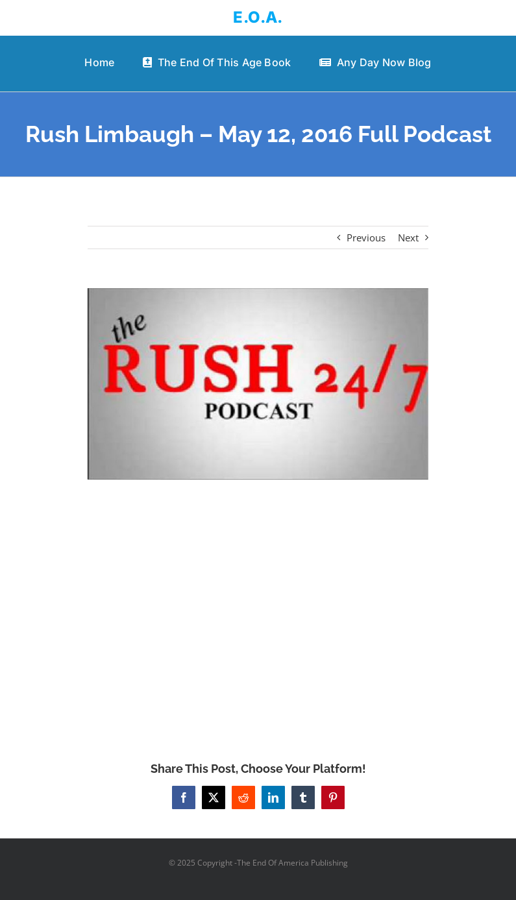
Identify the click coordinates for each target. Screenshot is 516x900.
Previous (366, 237)
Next (408, 237)
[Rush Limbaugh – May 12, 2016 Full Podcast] (258, 384)
